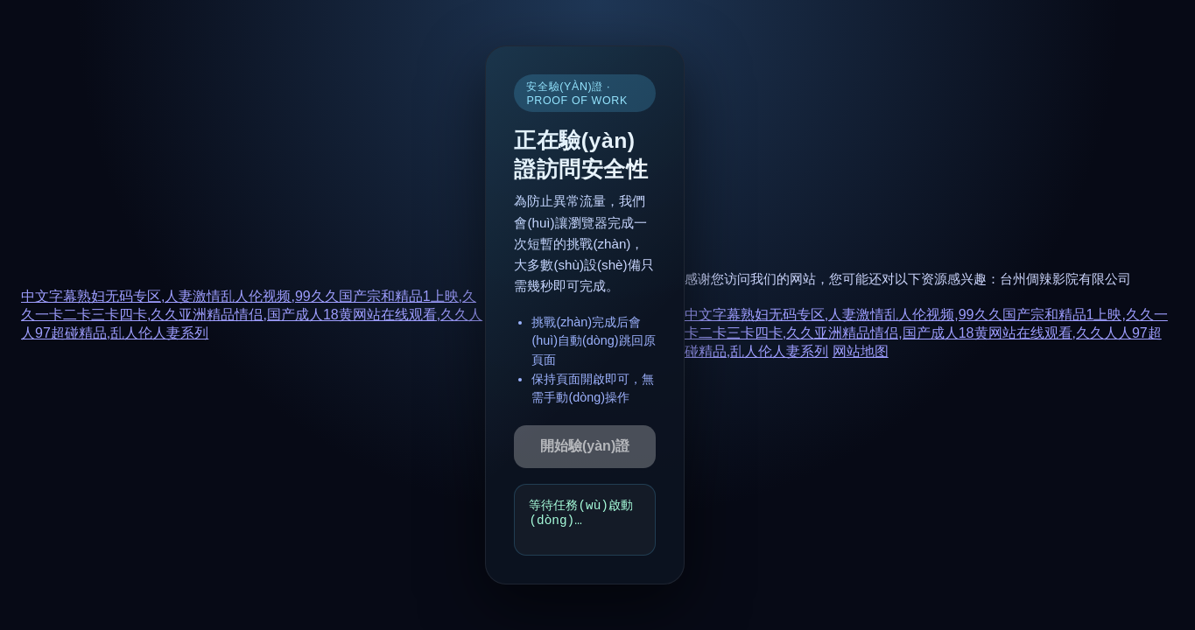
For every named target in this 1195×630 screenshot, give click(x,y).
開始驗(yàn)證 (584, 445)
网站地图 (861, 351)
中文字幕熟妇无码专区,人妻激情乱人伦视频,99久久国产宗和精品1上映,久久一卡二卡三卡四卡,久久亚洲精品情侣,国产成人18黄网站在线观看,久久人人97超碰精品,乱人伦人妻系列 (251, 314)
